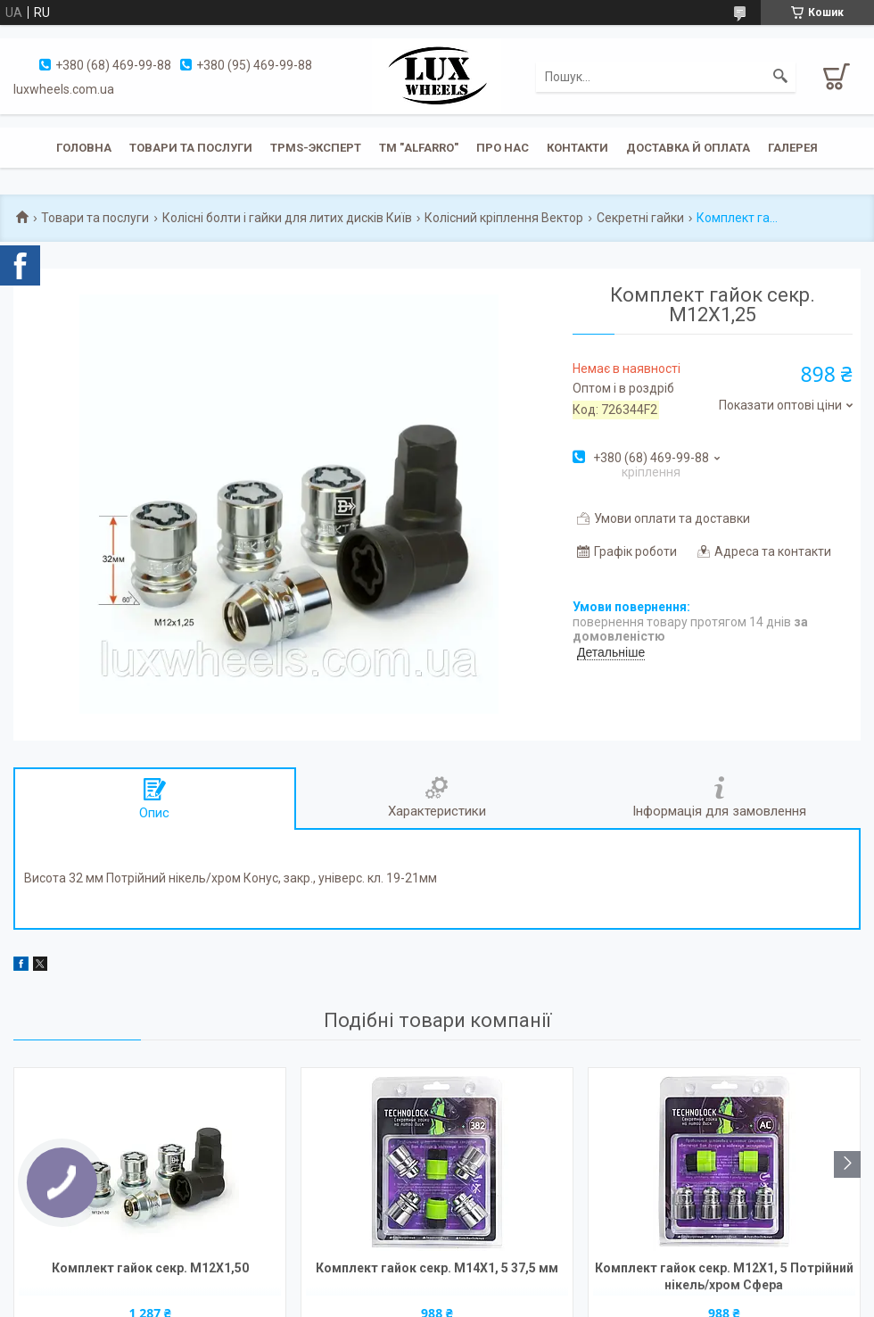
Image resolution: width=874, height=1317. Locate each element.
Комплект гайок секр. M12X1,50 (150, 1268)
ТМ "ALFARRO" (418, 147)
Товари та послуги (190, 147)
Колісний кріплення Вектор (504, 218)
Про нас (502, 147)
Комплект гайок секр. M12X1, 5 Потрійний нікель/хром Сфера (724, 1276)
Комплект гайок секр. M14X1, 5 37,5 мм (437, 1268)
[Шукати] (780, 76)
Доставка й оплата (688, 147)
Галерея (793, 147)
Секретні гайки (640, 218)
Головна (83, 147)
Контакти (577, 147)
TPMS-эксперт (315, 147)
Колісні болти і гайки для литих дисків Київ (287, 218)
